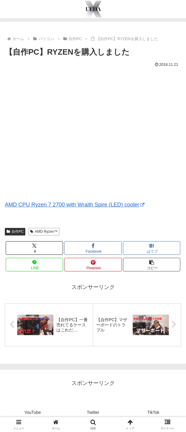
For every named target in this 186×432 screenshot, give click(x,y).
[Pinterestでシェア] (92, 264)
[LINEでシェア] (34, 264)
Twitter (93, 412)
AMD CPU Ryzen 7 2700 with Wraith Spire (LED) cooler (74, 205)
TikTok (153, 412)
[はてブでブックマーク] (151, 248)
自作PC (15, 231)
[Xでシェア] (34, 248)
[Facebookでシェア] (92, 248)
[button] (151, 264)
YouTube (32, 412)
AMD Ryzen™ (44, 231)
